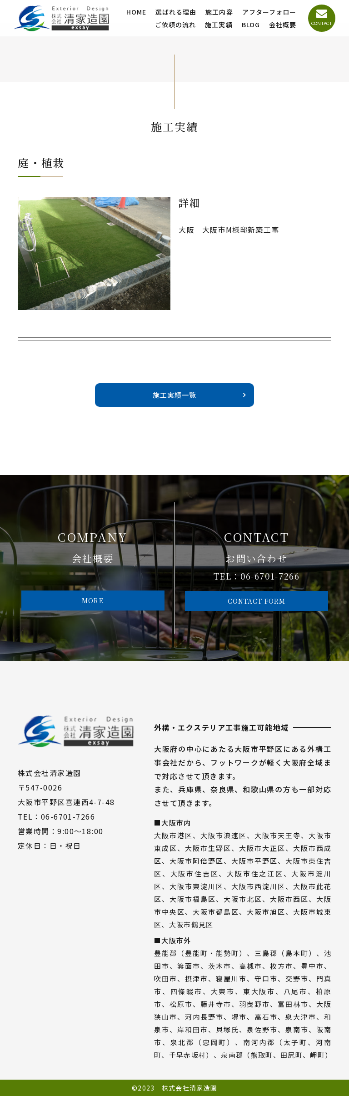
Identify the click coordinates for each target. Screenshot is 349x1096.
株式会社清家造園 (189, 1087)
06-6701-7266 (269, 576)
